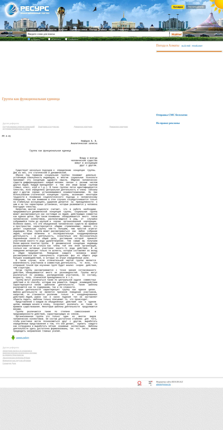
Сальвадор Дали (9, 405)
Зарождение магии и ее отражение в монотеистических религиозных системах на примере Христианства (20, 395)
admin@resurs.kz (163, 426)
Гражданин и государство (48, 126)
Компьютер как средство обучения (17, 403)
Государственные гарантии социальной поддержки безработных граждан (18, 127)
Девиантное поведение (83, 126)
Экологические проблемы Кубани (16, 400)
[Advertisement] (78, 68)
